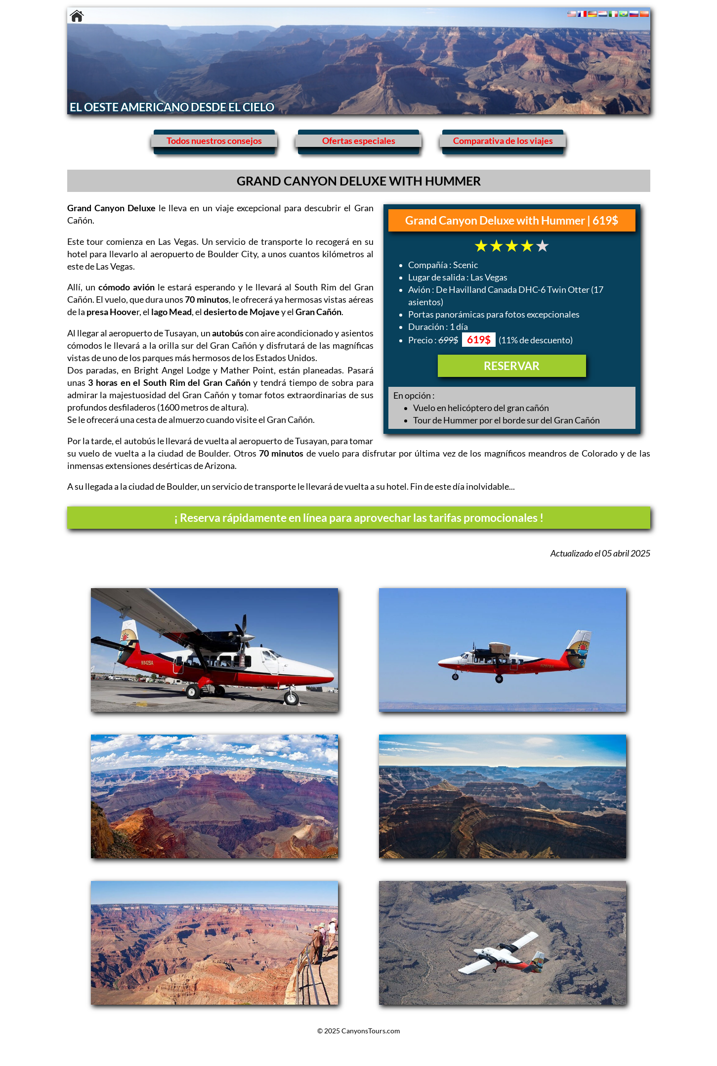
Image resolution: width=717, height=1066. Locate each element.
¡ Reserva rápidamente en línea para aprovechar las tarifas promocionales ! (359, 517)
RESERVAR (512, 365)
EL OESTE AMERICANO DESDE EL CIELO (172, 107)
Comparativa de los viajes (503, 141)
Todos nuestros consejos (214, 141)
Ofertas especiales (358, 141)
